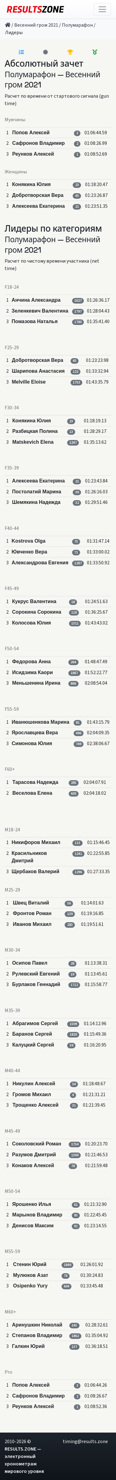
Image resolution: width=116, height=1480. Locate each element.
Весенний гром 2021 (36, 25)
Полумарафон (77, 25)
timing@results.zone (85, 1441)
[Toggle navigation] (102, 9)
